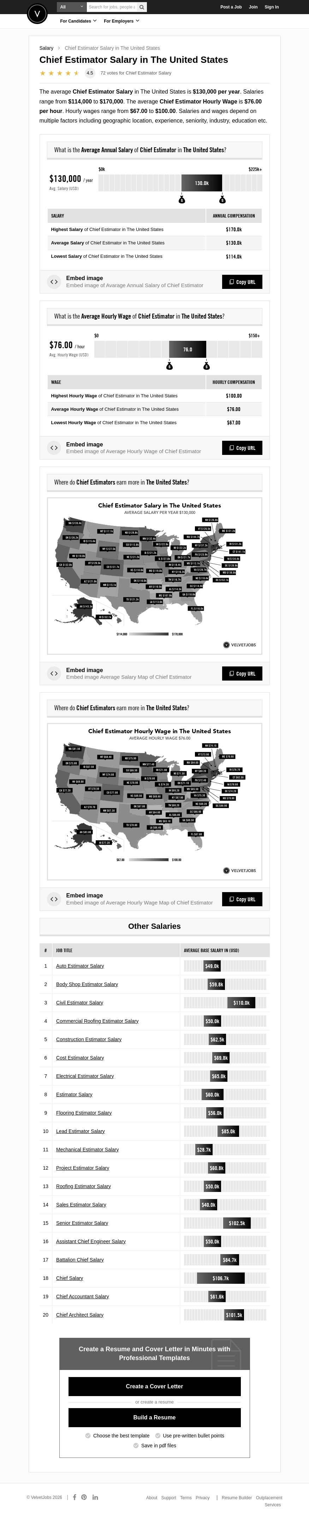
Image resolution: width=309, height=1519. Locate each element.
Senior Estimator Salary (82, 1223)
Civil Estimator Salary (79, 1002)
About (151, 1497)
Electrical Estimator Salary (85, 1076)
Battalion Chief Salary (80, 1260)
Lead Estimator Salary (80, 1131)
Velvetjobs (37, 13)
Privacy (202, 1497)
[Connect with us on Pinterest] (84, 1497)
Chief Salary (69, 1278)
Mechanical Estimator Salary (87, 1149)
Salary (47, 48)
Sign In (272, 7)
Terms (186, 1497)
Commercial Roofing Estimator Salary (97, 1021)
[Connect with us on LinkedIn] (96, 1497)
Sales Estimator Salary (81, 1205)
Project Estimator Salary (82, 1168)
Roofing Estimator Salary (83, 1186)
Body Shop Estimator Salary (87, 984)
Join (253, 7)
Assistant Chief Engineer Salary (91, 1241)
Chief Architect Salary (79, 1315)
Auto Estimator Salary (80, 966)
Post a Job (231, 7)
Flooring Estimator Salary (84, 1113)
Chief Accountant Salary (82, 1296)
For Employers (121, 21)
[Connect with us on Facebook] (74, 1497)
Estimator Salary (74, 1094)
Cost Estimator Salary (80, 1058)
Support (168, 1497)
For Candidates (78, 21)
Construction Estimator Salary (88, 1039)
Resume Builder (237, 1497)
